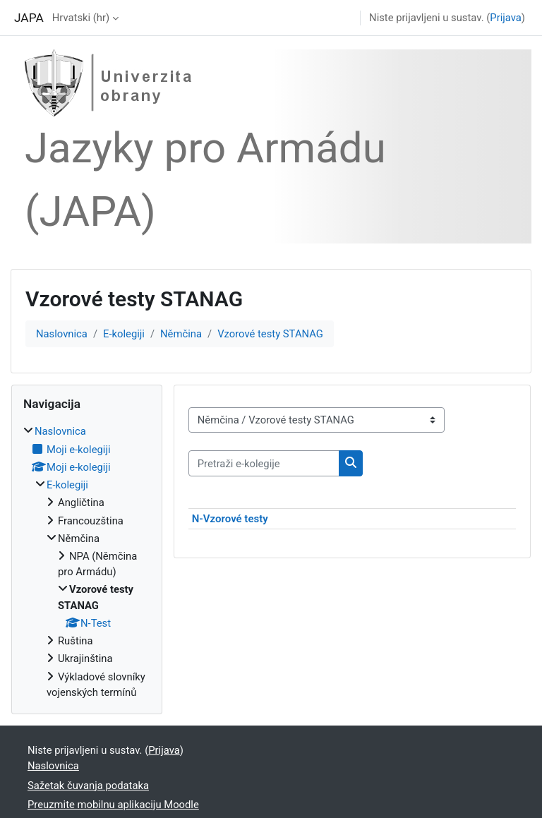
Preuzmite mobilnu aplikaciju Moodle (113, 804)
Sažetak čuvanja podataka (88, 785)
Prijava (506, 17)
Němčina (181, 333)
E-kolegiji (124, 333)
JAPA (29, 18)
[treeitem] (86, 561)
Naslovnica (62, 333)
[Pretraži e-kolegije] (263, 463)
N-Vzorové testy (230, 518)
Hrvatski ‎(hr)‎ (80, 17)
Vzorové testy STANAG (270, 333)
